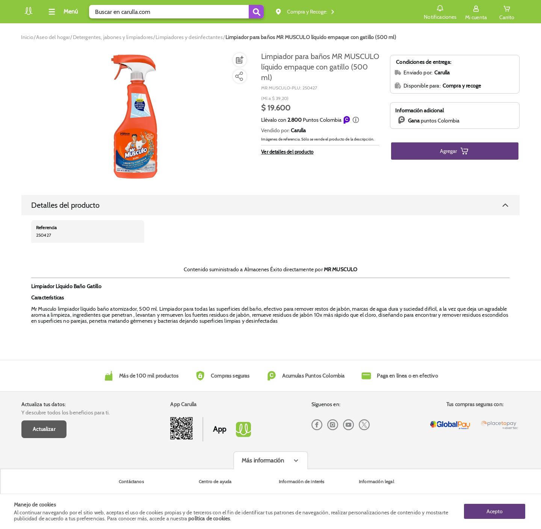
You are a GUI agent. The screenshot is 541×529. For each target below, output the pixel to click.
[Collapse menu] (62, 12)
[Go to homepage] (27, 37)
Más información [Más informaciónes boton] (263, 460)
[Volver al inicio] (28, 13)
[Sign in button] (476, 11)
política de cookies (209, 518)
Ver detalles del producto (287, 152)
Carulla (298, 130)
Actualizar (44, 429)
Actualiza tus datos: (43, 404)
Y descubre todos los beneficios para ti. (65, 413)
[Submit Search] (256, 11)
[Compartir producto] (239, 76)
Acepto (495, 511)
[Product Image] (136, 117)
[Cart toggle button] (506, 11)
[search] (176, 11)
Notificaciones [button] (440, 11)
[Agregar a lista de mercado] (239, 60)
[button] (356, 120)
